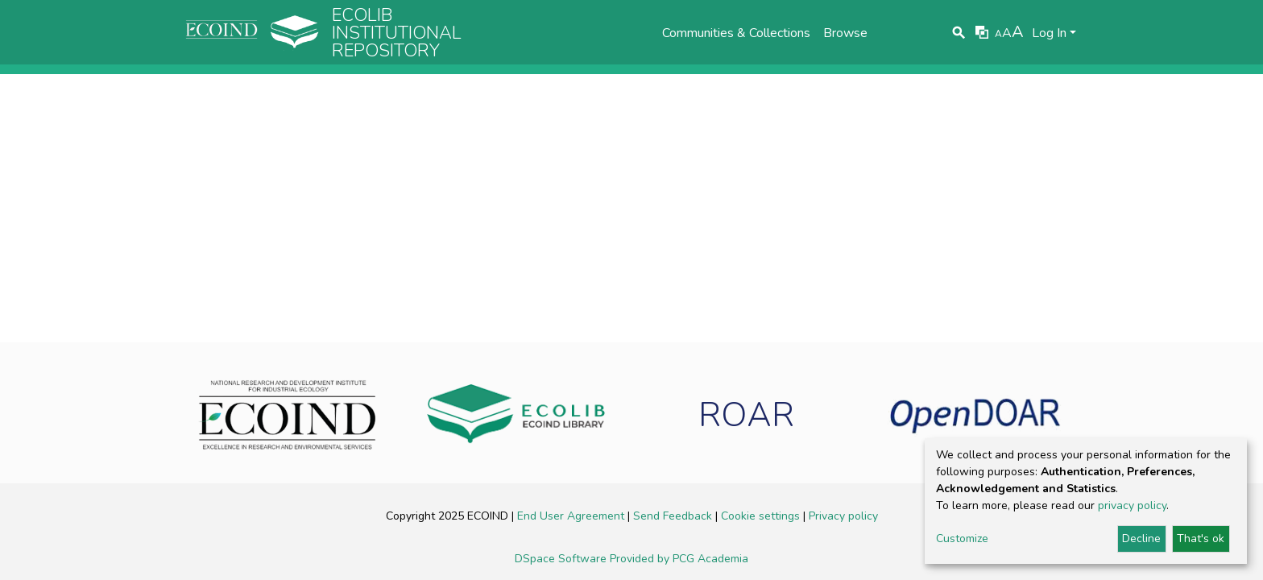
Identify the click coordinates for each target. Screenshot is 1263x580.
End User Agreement (572, 516)
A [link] (998, 33)
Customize (962, 538)
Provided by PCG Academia (679, 558)
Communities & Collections (736, 33)
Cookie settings (762, 516)
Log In (1049, 33)
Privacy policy (843, 516)
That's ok (1200, 538)
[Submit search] (959, 33)
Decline (1141, 538)
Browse (845, 33)
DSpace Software (562, 558)
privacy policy (1132, 505)
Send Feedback (674, 516)
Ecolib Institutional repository (397, 33)
